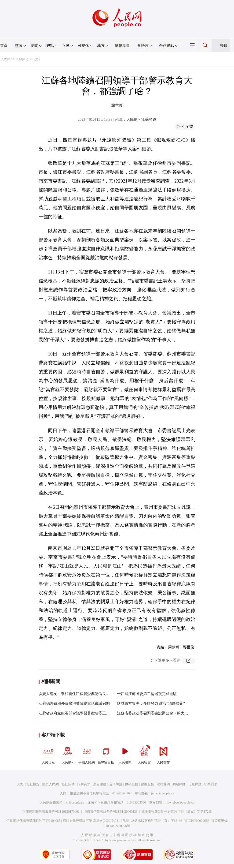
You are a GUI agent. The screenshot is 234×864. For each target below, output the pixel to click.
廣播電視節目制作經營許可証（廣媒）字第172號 (176, 811)
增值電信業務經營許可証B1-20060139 (111, 811)
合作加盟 (115, 784)
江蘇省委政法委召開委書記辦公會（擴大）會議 (156, 713)
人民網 (6, 59)
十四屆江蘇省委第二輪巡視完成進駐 (147, 694)
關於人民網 (50, 784)
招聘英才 (83, 784)
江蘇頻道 (22, 59)
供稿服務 (131, 784)
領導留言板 (106, 753)
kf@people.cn (75, 802)
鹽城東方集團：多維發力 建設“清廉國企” (151, 703)
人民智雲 (144, 753)
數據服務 (147, 784)
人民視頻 (125, 753)
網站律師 (179, 784)
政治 (37, 59)
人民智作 (163, 753)
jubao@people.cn (162, 793)
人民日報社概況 (28, 784)
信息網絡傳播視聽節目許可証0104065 (33, 821)
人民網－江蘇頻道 (141, 119)
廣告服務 (99, 784)
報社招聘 (68, 784)
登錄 (223, 46)
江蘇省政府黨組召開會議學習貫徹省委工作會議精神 (82, 713)
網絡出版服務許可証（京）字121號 (156, 821)
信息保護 (194, 784)
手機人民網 (86, 753)
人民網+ (67, 753)
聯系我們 (210, 784)
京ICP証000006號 (196, 821)
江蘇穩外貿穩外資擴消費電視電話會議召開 (74, 703)
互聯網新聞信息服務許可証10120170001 (51, 811)
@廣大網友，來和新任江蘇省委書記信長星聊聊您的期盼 (85, 694)
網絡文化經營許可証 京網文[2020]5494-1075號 (96, 821)
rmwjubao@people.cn (179, 802)
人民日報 (48, 753)
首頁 (3, 46)
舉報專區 (122, 46)
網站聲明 (163, 784)
